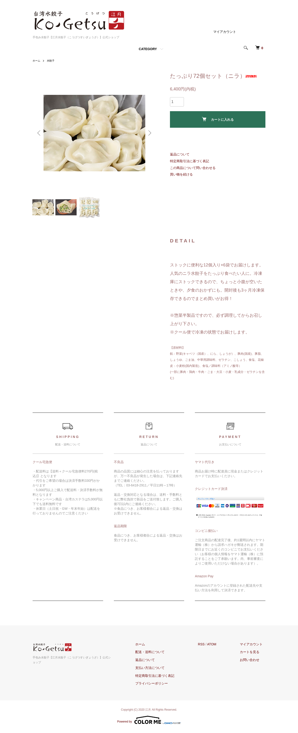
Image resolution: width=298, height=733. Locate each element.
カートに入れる (218, 119)
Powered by (149, 722)
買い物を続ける (181, 174)
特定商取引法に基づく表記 (189, 161)
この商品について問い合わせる (193, 168)
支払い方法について (158, 669)
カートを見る (252, 654)
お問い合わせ (252, 662)
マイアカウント (224, 32)
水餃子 (51, 60)
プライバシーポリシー (159, 685)
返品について (180, 154)
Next (149, 133)
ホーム (37, 60)
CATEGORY (148, 49)
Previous (39, 133)
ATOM (217, 646)
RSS (206, 646)
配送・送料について (158, 654)
